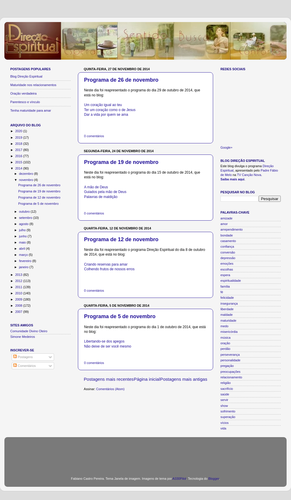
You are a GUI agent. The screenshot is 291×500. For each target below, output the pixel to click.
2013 (19, 274)
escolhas (226, 269)
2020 (19, 131)
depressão (227, 258)
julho (23, 230)
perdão (225, 348)
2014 (19, 168)
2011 (19, 287)
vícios (224, 423)
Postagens (23, 357)
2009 (19, 299)
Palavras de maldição (101, 197)
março (24, 254)
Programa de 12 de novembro (121, 239)
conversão (227, 252)
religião (225, 383)
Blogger (213, 478)
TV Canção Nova (249, 175)
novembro (26, 180)
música (225, 337)
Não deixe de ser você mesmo (107, 346)
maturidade (228, 320)
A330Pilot (179, 478)
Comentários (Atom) (110, 389)
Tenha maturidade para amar (30, 110)
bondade (226, 235)
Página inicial (147, 379)
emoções (226, 263)
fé (221, 292)
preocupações (230, 371)
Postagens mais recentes (109, 379)
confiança (227, 246)
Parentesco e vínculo (25, 102)
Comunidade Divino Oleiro (28, 331)
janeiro (24, 267)
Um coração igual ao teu (103, 105)
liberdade (226, 309)
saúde (224, 394)
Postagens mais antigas (183, 379)
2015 (19, 162)
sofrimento (227, 411)
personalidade (230, 360)
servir (224, 400)
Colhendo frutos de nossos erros (109, 269)
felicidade (227, 297)
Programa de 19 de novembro (121, 162)
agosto (24, 224)
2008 (19, 305)
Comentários (24, 366)
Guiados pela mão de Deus (105, 192)
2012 (19, 281)
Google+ (226, 147)
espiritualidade (230, 280)
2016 (19, 156)
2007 (19, 311)
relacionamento (231, 377)
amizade (226, 218)
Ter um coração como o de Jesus (110, 110)
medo (224, 326)
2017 (19, 150)
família (225, 286)
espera (225, 275)
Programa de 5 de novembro (119, 316)
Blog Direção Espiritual (26, 76)
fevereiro (25, 261)
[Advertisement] (145, 453)
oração (225, 343)
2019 (19, 137)
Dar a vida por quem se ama (106, 115)
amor (224, 224)
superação (227, 417)
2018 (19, 143)
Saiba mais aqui (232, 179)
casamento (228, 241)
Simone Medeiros (22, 336)
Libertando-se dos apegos (104, 341)
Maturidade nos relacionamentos (33, 85)
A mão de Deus (96, 187)
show (224, 405)
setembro (26, 217)
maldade (226, 314)
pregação (227, 366)
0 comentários (94, 136)
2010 (19, 293)
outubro (25, 211)
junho (23, 236)
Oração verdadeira (23, 93)
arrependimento (231, 229)
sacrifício (226, 388)
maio (23, 242)
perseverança (230, 354)
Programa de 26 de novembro (121, 80)
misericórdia (229, 331)
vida (223, 428)
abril (22, 248)
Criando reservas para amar (106, 264)
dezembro (26, 173)
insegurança (229, 303)
